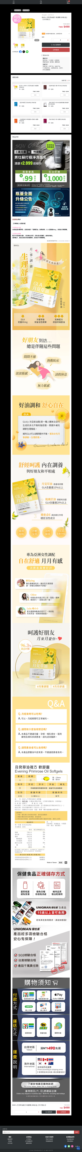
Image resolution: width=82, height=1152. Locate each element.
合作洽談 (10, 1143)
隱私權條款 (70, 1141)
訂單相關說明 (28, 1141)
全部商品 (29, 1137)
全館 (43, 33)
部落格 (10, 1141)
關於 (10, 1137)
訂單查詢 (28, 1139)
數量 (43, 37)
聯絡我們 (10, 1139)
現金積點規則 (70, 1139)
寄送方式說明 (49, 1139)
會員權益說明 (70, 1137)
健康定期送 (29, 1143)
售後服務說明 (49, 1141)
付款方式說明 (49, 1137)
